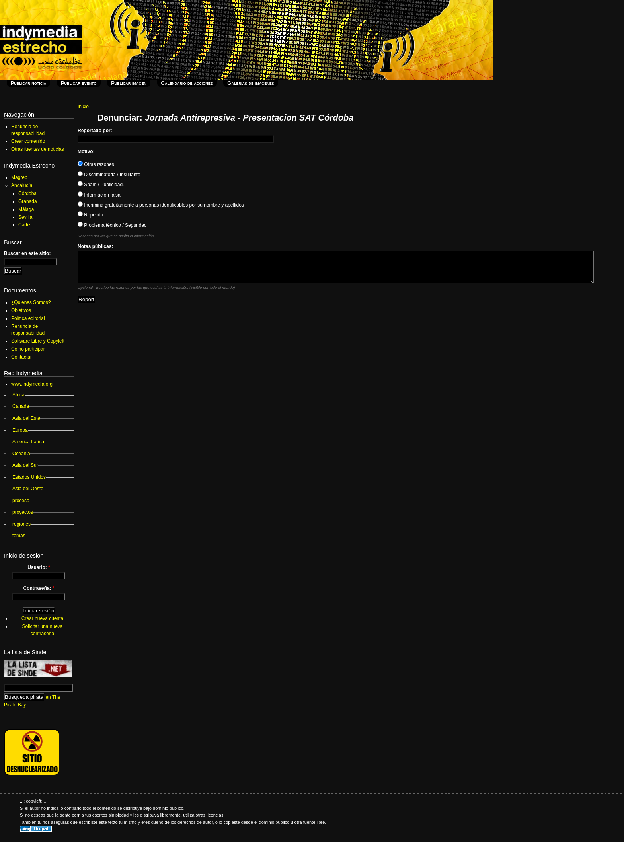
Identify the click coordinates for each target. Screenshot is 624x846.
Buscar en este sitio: (27, 253)
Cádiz (24, 225)
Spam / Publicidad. (101, 184)
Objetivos (21, 310)
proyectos (22, 512)
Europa (20, 430)
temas (18, 535)
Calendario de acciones (187, 83)
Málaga (26, 209)
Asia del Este (26, 418)
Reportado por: (95, 130)
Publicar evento (79, 83)
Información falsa (99, 195)
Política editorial (28, 318)
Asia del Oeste (27, 488)
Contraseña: (38, 588)
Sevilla (25, 217)
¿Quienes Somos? (31, 302)
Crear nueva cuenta (42, 618)
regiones (21, 524)
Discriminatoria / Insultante (109, 174)
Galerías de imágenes (250, 83)
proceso (20, 500)
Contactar (21, 357)
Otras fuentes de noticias (37, 149)
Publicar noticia (29, 83)
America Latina (28, 441)
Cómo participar (28, 349)
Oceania (21, 453)
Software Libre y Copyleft (37, 341)
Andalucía (21, 185)
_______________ (36, 725)
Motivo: (86, 151)
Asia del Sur (25, 465)
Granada (27, 201)
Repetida (90, 215)
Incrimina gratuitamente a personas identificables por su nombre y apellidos (161, 205)
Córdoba (27, 193)
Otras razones (96, 164)
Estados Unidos (29, 477)
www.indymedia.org (32, 384)
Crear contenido (28, 141)
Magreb (19, 177)
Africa (18, 395)
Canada (20, 406)
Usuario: (38, 567)
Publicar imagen (128, 83)
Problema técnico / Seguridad (112, 225)
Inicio (83, 106)
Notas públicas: (95, 246)
